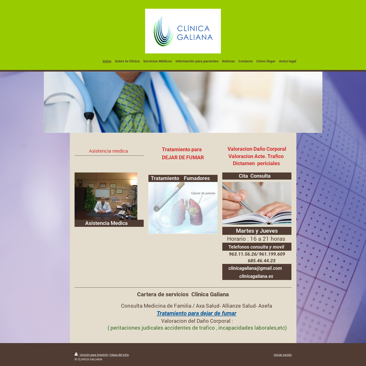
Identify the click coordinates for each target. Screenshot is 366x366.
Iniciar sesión (283, 355)
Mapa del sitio (119, 355)
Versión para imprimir (92, 355)
